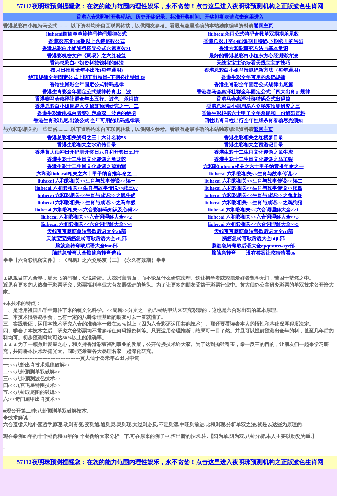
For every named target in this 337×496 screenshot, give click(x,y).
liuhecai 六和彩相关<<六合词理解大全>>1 (253, 210)
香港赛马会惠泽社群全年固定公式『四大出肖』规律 (253, 91)
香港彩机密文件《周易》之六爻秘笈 (86, 55)
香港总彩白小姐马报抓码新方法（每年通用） (253, 70)
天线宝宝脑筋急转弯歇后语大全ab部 (86, 231)
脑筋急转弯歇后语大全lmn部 (86, 246)
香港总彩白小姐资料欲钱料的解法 (87, 63)
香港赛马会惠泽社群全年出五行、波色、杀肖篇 (87, 99)
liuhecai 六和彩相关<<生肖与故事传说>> (253, 173)
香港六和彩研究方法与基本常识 (253, 48)
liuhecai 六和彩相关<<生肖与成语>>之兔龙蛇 (253, 195)
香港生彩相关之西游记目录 (253, 145)
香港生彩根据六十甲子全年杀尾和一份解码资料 (253, 113)
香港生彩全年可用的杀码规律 (253, 77)
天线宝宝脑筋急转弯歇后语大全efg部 (86, 238)
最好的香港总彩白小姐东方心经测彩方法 (253, 55)
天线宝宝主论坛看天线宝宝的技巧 (253, 63)
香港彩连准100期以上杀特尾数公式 (86, 41)
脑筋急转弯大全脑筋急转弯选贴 (86, 253)
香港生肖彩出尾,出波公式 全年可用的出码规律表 (86, 120)
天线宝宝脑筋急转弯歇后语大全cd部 (253, 231)
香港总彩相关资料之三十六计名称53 (86, 137)
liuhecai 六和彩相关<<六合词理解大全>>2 (86, 217)
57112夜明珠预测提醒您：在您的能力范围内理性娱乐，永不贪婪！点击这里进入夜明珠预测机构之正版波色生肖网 (170, 6)
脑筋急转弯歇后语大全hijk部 (253, 238)
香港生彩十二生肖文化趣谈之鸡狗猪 (86, 166)
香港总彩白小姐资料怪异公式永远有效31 (86, 48)
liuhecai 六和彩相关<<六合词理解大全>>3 (253, 217)
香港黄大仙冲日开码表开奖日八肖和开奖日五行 (87, 152)
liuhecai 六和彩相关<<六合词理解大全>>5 (253, 224)
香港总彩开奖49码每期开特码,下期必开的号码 (253, 41)
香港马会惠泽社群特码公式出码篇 (253, 99)
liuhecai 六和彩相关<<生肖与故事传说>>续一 (86, 181)
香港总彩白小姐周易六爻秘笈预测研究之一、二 (87, 106)
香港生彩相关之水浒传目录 (86, 145)
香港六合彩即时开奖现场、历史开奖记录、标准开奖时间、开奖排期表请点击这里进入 (170, 17)
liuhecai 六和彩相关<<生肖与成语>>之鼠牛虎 (86, 195)
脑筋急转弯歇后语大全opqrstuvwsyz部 (253, 246)
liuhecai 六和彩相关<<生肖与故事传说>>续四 (253, 188)
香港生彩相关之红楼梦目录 (253, 137)
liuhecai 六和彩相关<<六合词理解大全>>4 (86, 224)
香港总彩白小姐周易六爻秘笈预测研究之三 (253, 106)
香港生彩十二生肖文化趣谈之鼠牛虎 (253, 152)
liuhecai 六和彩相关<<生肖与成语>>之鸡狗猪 (253, 202)
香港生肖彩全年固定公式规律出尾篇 (253, 84)
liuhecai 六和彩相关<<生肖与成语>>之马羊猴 (86, 202)
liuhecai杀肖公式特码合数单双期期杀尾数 (253, 34)
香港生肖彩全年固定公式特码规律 (87, 84)
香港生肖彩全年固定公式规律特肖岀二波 (86, 91)
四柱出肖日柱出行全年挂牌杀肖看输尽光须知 (253, 120)
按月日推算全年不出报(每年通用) (86, 70)
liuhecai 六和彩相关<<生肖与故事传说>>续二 (253, 181)
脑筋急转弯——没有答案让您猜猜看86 (253, 253)
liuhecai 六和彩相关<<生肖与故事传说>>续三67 (86, 188)
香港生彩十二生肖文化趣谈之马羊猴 (253, 159)
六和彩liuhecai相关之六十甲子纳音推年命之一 (253, 166)
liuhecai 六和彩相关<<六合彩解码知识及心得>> (86, 210)
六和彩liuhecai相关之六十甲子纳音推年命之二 (86, 173)
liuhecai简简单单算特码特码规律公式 (86, 34)
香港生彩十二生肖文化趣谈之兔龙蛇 (86, 159)
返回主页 (263, 25)
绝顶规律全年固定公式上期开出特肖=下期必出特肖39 (86, 77)
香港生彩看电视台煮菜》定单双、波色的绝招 (86, 113)
